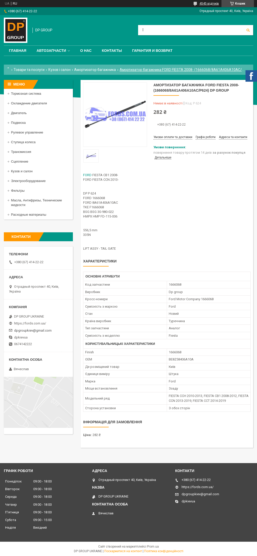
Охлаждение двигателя (29, 103)
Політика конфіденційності (163, 551)
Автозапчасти (51, 51)
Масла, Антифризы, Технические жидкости (36, 202)
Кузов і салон (59, 70)
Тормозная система (26, 93)
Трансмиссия (21, 152)
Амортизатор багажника (95, 70)
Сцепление (19, 161)
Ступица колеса (23, 142)
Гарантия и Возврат (152, 51)
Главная (17, 51)
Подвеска (18, 123)
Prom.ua (153, 546)
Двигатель (19, 113)
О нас (86, 51)
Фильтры (18, 190)
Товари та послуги (29, 70)
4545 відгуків (209, 3)
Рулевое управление (27, 132)
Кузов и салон (21, 171)
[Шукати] (248, 30)
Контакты (112, 51)
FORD (87, 175)
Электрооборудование (28, 181)
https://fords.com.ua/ (30, 323)
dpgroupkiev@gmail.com (33, 330)
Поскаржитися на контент (123, 551)
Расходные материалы (28, 214)
